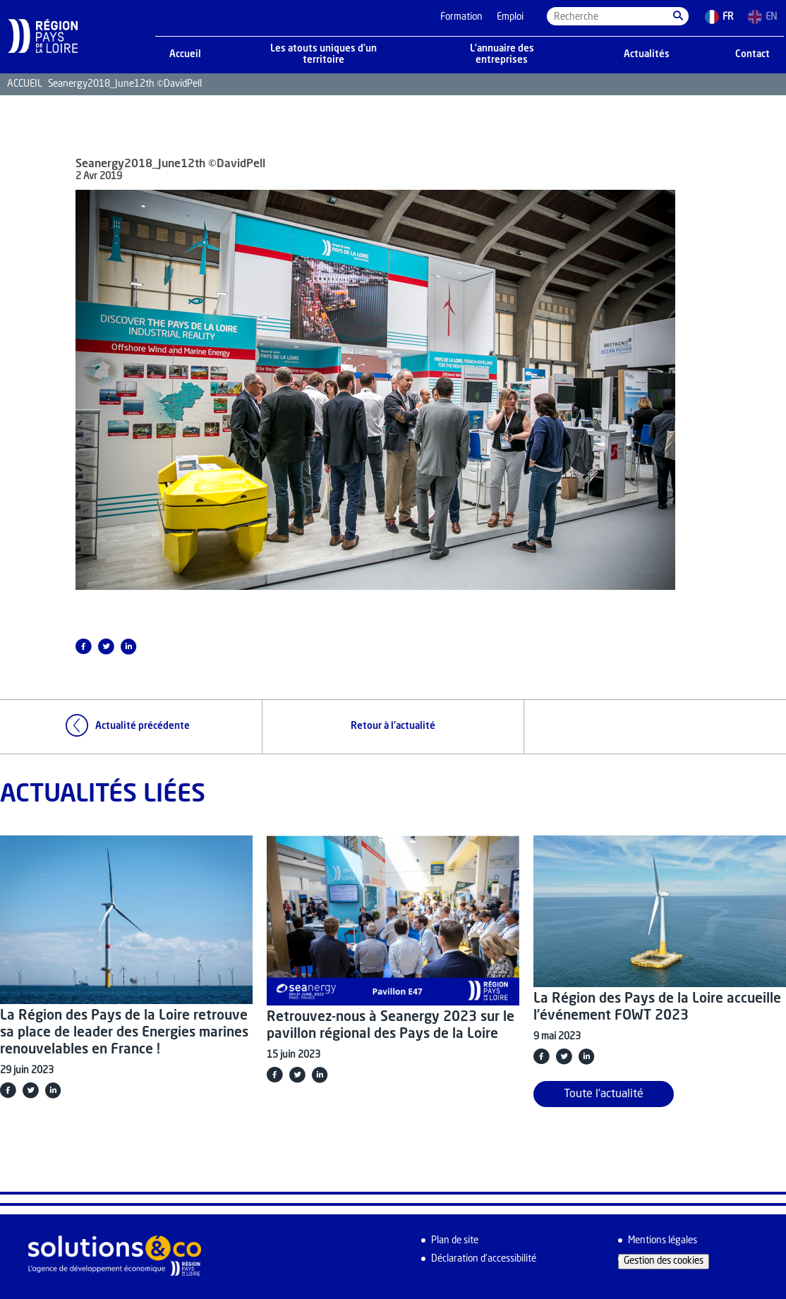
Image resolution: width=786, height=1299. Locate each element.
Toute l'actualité (603, 1094)
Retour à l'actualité (393, 726)
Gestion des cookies (663, 1261)
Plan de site (454, 1240)
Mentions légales (662, 1240)
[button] (678, 16)
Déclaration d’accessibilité (483, 1259)
